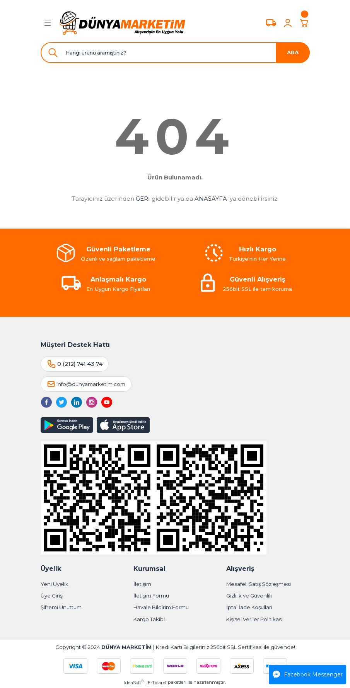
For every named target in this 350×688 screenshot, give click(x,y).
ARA (293, 52)
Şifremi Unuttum (61, 607)
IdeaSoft (134, 682)
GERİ (143, 198)
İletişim (142, 584)
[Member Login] (287, 22)
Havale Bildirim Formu (161, 607)
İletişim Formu (151, 595)
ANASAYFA (211, 198)
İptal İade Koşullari (249, 607)
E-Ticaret (157, 682)
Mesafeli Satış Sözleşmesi (258, 584)
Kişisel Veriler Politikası (254, 619)
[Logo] (122, 22)
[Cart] (304, 22)
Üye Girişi (52, 595)
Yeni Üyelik (54, 584)
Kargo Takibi (149, 619)
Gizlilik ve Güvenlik (249, 595)
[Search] (175, 52)
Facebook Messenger (308, 674)
